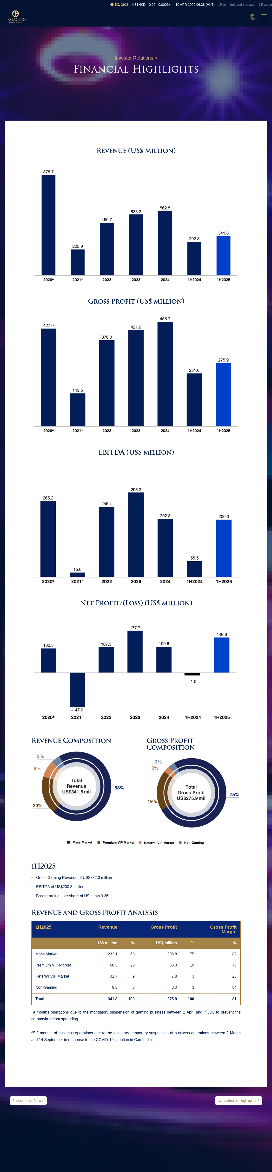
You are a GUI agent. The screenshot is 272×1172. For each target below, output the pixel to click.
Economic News (29, 1100)
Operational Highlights (237, 1100)
